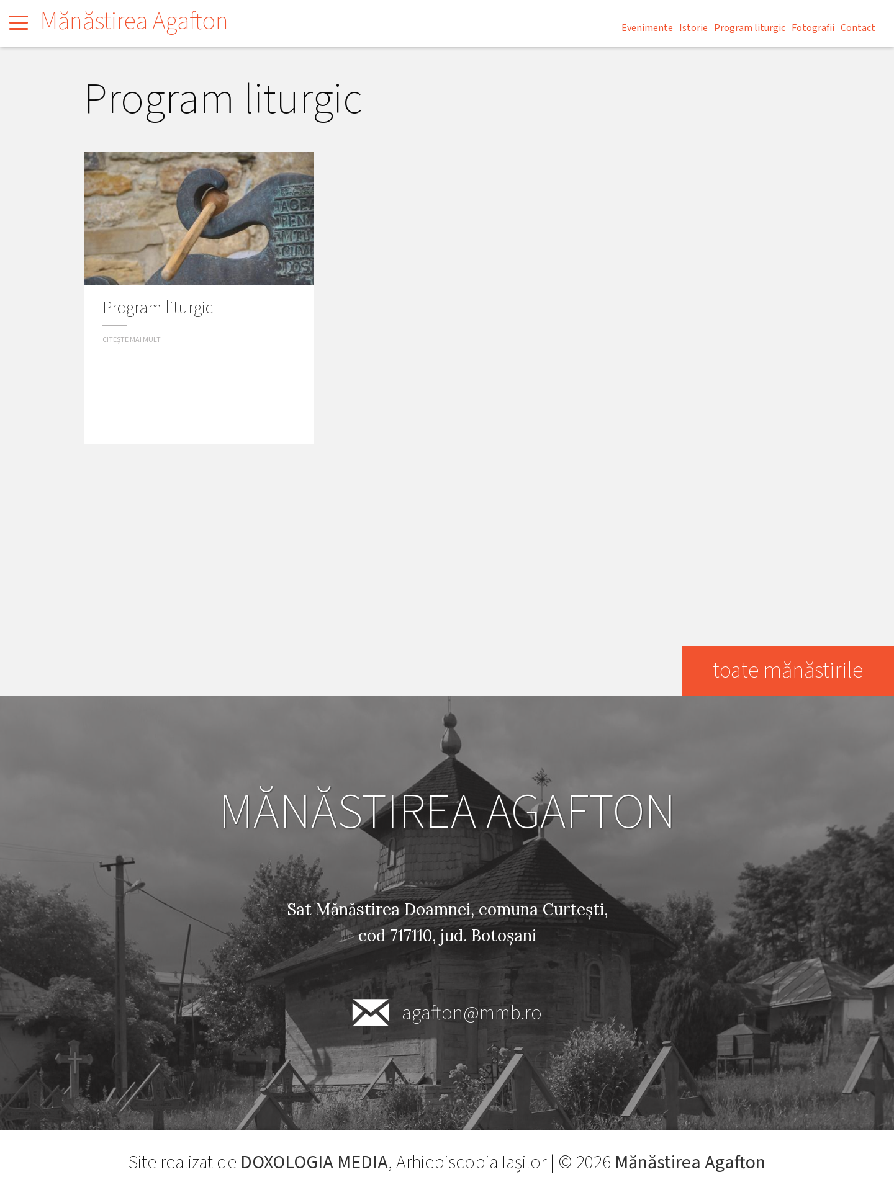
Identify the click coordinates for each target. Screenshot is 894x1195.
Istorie (693, 28)
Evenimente (647, 28)
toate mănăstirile (787, 670)
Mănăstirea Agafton (134, 21)
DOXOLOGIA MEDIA (314, 1162)
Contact (858, 28)
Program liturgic (749, 28)
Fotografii (813, 28)
